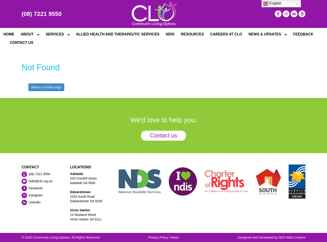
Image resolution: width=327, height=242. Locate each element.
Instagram (32, 195)
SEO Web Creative (292, 237)
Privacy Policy (158, 237)
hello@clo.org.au (37, 181)
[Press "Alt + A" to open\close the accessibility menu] (301, 13)
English (272, 3)
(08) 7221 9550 (42, 13)
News (175, 237)
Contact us (163, 135)
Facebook (32, 188)
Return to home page (46, 87)
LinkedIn (31, 202)
